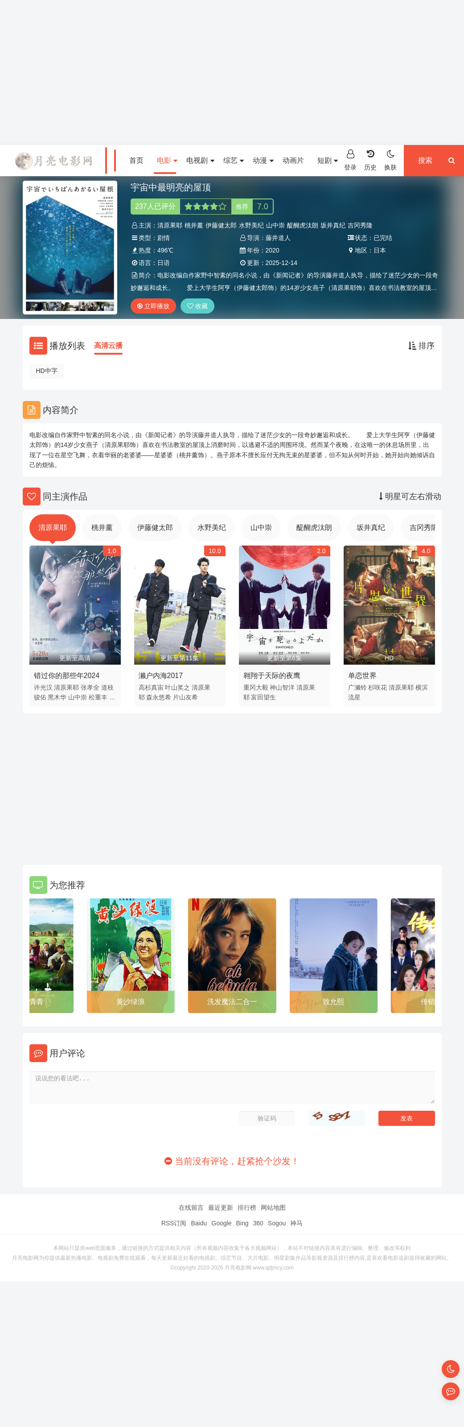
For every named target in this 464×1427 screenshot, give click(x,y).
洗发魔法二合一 (232, 1001)
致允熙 (333, 1001)
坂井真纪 (332, 225)
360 (258, 1223)
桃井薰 (194, 225)
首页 (136, 160)
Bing (242, 1223)
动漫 (263, 160)
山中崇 (275, 225)
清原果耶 (169, 225)
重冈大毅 (255, 687)
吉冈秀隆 (360, 225)
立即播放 (153, 306)
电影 (167, 160)
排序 (421, 345)
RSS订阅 (174, 1223)
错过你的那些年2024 (67, 675)
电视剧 (200, 160)
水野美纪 (251, 225)
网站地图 (273, 1207)
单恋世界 (362, 675)
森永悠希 (158, 697)
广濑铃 (357, 687)
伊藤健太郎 (221, 225)
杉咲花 (377, 687)
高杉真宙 (151, 687)
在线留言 (191, 1207)
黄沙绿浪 (130, 1001)
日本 (380, 250)
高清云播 (108, 345)
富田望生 (263, 697)
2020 (272, 250)
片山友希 (185, 697)
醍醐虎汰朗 (302, 225)
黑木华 (57, 697)
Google (221, 1223)
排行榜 (247, 1207)
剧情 (163, 237)
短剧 (327, 160)
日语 (163, 262)
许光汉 (43, 687)
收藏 (197, 306)
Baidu (199, 1223)
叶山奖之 (177, 687)
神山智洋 (282, 687)
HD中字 (46, 370)
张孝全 (90, 687)
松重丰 (98, 697)
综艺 (233, 160)
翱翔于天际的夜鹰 (271, 675)
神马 (296, 1223)
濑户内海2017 (161, 675)
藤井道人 (278, 237)
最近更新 (220, 1207)
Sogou (277, 1223)
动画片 (293, 160)
